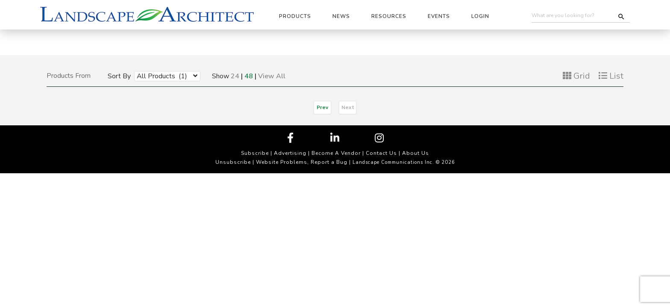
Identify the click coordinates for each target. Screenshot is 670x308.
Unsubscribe (233, 162)
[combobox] (161, 75)
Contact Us (381, 153)
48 (248, 76)
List (611, 76)
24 (235, 76)
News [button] (341, 16)
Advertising (290, 153)
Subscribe (255, 153)
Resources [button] (388, 16)
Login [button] (480, 16)
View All (271, 76)
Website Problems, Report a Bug (301, 162)
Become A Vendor (336, 153)
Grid (576, 76)
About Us (415, 153)
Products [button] (295, 16)
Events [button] (439, 16)
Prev (322, 107)
